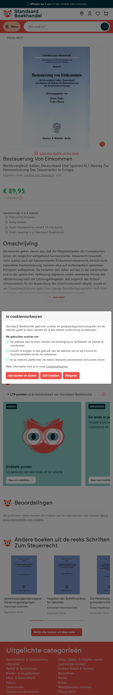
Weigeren (71, 375)
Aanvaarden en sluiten (22, 375)
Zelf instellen (51, 375)
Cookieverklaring (57, 366)
